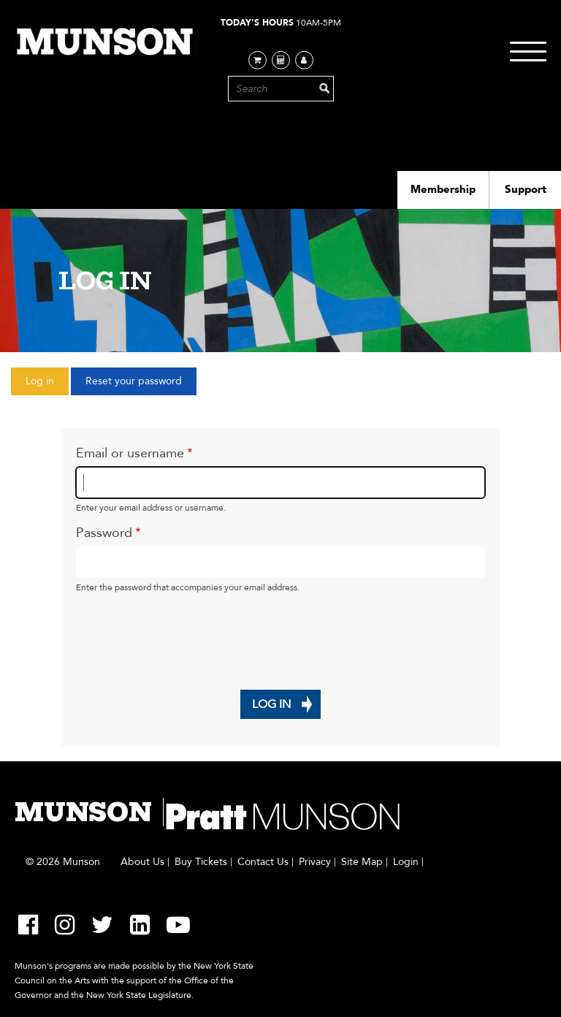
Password (104, 533)
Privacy (315, 862)
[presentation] (187, 631)
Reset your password (133, 381)
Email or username (130, 453)
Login (406, 862)
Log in (47, 384)
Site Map (362, 862)
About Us (142, 862)
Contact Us (263, 862)
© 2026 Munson (63, 862)
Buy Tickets (201, 862)
